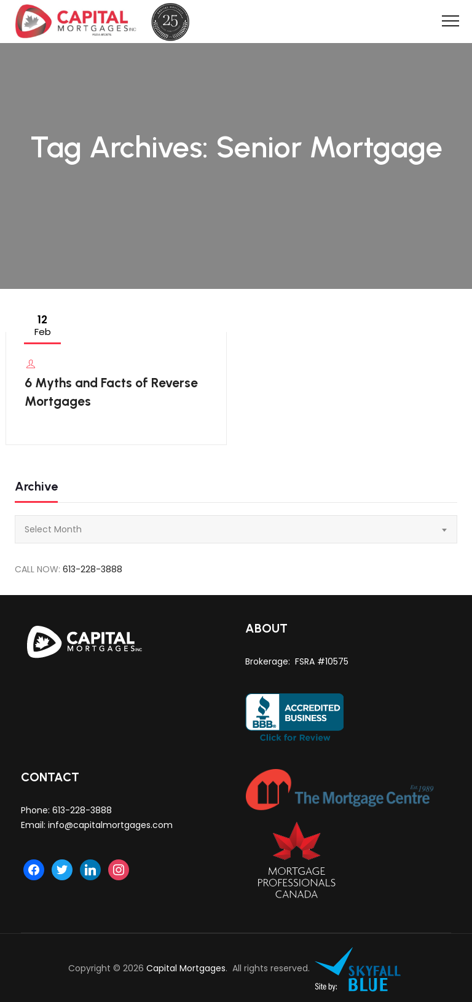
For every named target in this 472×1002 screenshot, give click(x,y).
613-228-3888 (92, 569)
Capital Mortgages (186, 968)
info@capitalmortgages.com (110, 825)
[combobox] (236, 529)
